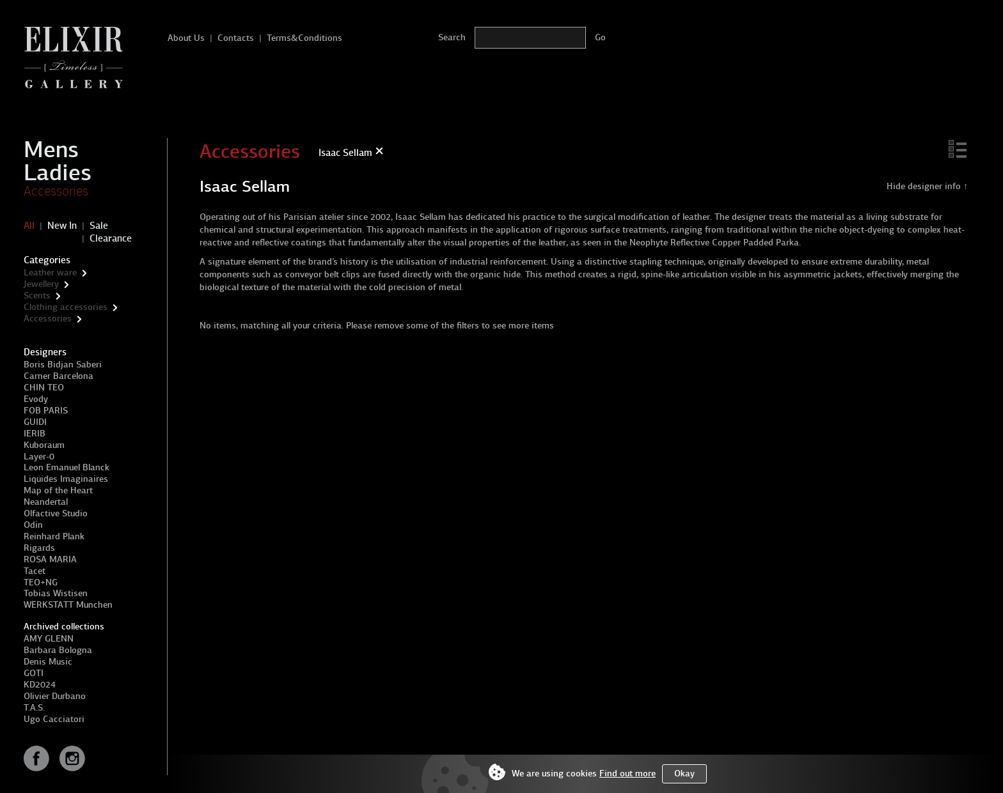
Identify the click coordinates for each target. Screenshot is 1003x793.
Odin (33, 525)
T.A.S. (34, 707)
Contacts (235, 38)
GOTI (33, 673)
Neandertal (46, 502)
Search (452, 37)
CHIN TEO (44, 387)
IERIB (34, 433)
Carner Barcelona (58, 376)
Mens (51, 149)
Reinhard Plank (54, 536)
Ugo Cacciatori (54, 719)
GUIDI (35, 422)
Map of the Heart (58, 490)
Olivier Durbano (55, 696)
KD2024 (40, 684)
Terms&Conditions (304, 38)
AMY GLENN (49, 638)
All (29, 225)
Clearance (111, 238)
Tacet (34, 571)
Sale (99, 225)
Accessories (56, 191)
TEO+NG (41, 582)
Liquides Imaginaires (66, 478)
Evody (36, 399)
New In (62, 225)
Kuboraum (44, 445)
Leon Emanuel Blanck (66, 467)
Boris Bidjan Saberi (63, 364)
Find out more (627, 773)
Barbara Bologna (58, 650)
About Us (186, 38)
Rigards (39, 548)
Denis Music (48, 661)
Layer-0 (39, 456)
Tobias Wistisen (56, 593)
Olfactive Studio (56, 513)
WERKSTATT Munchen (68, 604)
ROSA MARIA (50, 559)
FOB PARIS (46, 410)
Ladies (57, 172)
